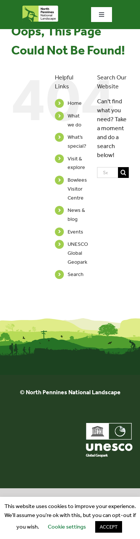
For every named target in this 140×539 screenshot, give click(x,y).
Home (75, 103)
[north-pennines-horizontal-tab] (40, 8)
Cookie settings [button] (67, 526)
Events (75, 232)
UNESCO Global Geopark (78, 253)
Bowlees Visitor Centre (77, 189)
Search (76, 274)
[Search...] (107, 172)
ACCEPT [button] (109, 527)
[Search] (123, 172)
